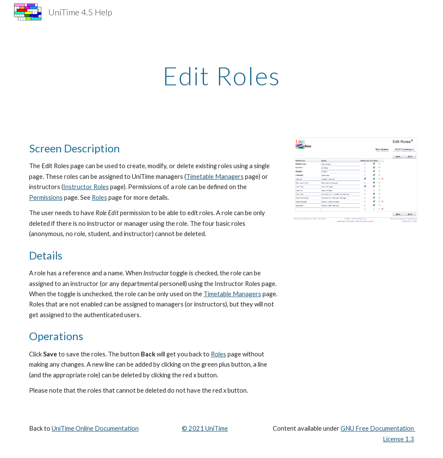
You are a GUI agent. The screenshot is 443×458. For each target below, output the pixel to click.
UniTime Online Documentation (95, 428)
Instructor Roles (86, 186)
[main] (221, 75)
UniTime (216, 428)
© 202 (191, 428)
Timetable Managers (215, 176)
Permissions (46, 197)
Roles (99, 197)
